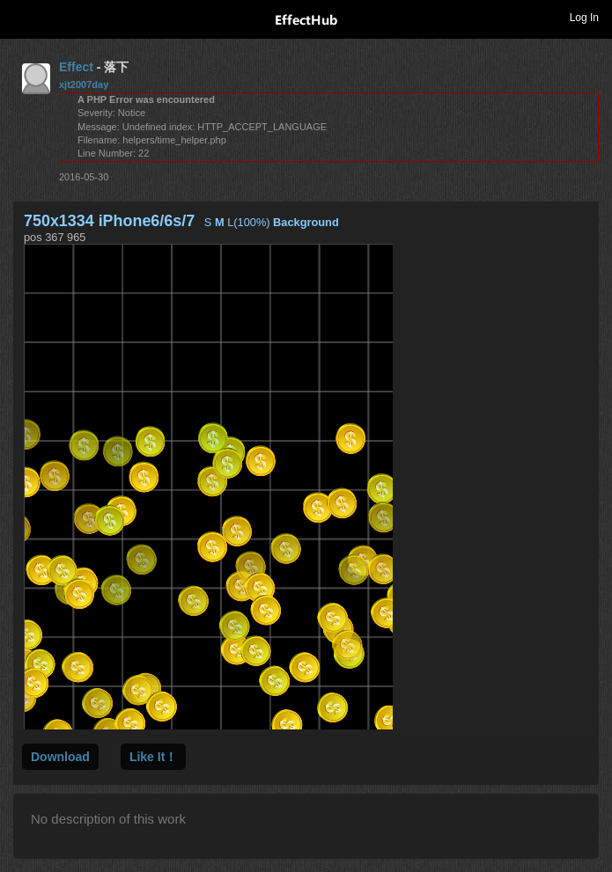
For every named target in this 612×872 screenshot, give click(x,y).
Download (60, 757)
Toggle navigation (21, 16)
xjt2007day (83, 84)
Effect (76, 67)
